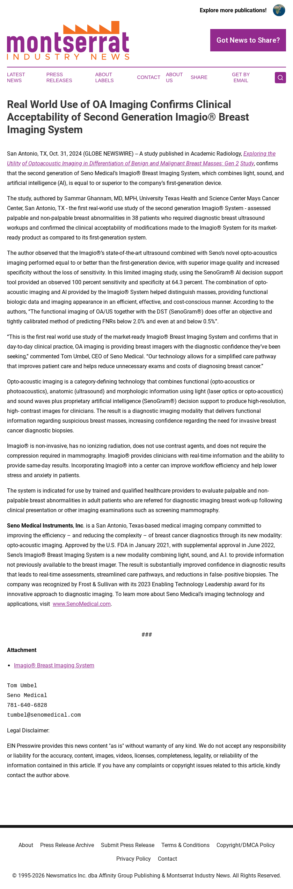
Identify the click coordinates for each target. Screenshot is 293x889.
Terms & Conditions (185, 845)
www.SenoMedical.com (82, 604)
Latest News (16, 77)
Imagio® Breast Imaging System (54, 665)
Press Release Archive (67, 845)
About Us (174, 77)
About (26, 845)
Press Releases (59, 77)
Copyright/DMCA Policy (246, 845)
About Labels (104, 77)
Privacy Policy (133, 858)
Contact (149, 77)
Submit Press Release (127, 845)
